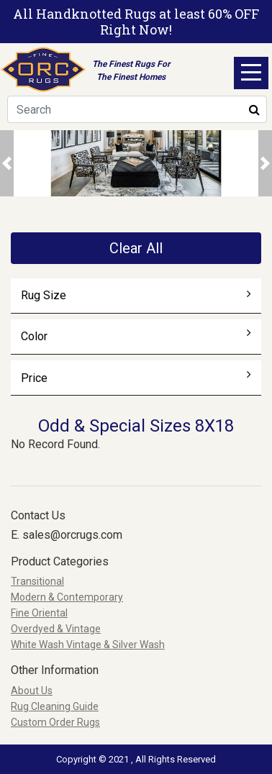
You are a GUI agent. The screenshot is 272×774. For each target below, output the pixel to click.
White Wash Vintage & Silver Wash (88, 644)
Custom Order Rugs (55, 722)
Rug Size (136, 295)
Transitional (37, 581)
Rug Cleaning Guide (55, 706)
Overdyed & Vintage (56, 628)
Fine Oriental (39, 613)
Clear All (136, 248)
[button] (7, 163)
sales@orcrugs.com (72, 535)
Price (136, 377)
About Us (32, 690)
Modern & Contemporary (67, 597)
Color (136, 336)
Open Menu (251, 73)
